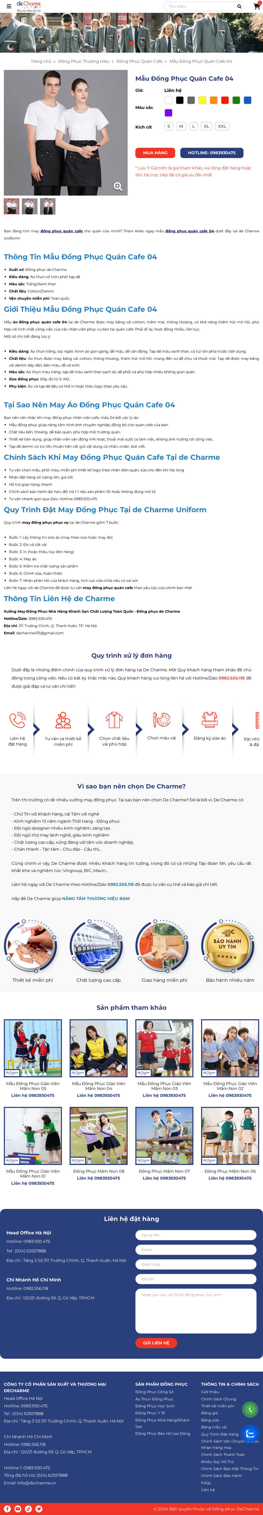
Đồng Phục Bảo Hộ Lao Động (162, 1433)
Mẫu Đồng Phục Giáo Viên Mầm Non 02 (230, 1086)
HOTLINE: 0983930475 (212, 152)
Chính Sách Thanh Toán (223, 1454)
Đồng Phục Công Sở (154, 1392)
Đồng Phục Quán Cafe (140, 61)
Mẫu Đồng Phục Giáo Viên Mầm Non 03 (164, 1086)
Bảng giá (209, 1413)
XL (206, 126)
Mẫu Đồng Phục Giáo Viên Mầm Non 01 (33, 1174)
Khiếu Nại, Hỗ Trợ (217, 1461)
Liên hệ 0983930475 (32, 1095)
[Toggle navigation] (9, 6)
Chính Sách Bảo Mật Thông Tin (230, 1468)
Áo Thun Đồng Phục (154, 1399)
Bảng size (210, 1420)
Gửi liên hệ (156, 1342)
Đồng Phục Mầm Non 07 (164, 1171)
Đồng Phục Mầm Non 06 (230, 1171)
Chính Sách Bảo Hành (221, 1475)
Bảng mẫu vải (214, 1427)
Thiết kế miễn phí (217, 1406)
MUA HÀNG (155, 152)
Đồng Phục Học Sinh (155, 1406)
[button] (131, 43)
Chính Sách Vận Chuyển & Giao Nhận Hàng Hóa (230, 1444)
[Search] (204, 6)
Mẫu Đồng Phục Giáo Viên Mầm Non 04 (99, 1086)
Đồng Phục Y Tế (150, 1413)
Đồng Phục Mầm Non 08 (98, 1171)
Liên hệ (208, 1490)
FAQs (206, 1483)
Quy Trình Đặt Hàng (220, 1434)
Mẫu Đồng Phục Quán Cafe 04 (201, 61)
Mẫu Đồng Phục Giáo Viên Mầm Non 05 (33, 1086)
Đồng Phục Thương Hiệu (84, 61)
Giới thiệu (210, 1392)
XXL (222, 126)
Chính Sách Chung (218, 1399)
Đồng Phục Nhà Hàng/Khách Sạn (162, 1423)
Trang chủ (41, 61)
